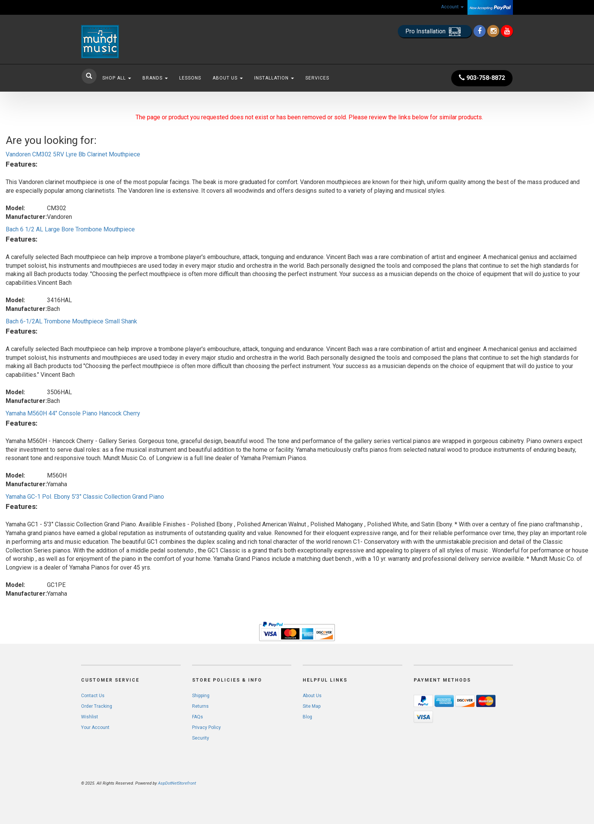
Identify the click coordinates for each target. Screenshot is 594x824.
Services (317, 78)
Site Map (311, 706)
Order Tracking (96, 706)
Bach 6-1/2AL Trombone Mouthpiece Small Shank (71, 321)
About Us (228, 78)
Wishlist (89, 716)
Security (200, 738)
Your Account (95, 727)
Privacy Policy (206, 727)
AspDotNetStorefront (177, 783)
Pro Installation (434, 31)
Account (452, 6)
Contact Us (93, 695)
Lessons (190, 78)
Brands (155, 78)
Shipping (200, 695)
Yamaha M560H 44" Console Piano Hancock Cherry (73, 413)
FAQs (197, 716)
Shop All (116, 78)
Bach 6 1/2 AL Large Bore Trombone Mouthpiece (70, 229)
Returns (200, 706)
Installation (274, 78)
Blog (307, 716)
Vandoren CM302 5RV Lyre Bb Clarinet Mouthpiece (73, 154)
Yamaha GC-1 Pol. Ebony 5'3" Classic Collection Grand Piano (85, 496)
